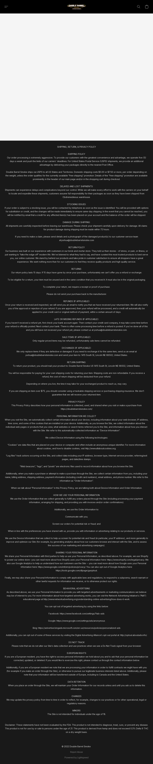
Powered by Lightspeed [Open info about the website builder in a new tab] (76, 757)
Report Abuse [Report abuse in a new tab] (76, 752)
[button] (76, 6)
